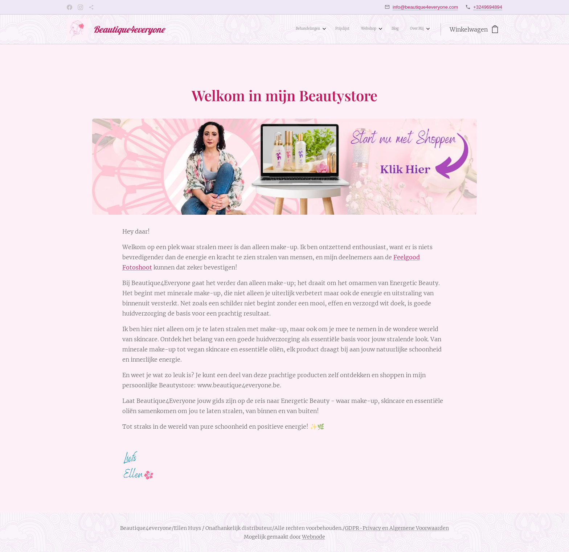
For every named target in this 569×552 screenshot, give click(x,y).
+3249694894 (487, 7)
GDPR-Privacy (363, 528)
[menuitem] (374, 29)
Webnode (313, 537)
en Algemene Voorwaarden (415, 528)
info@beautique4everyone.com (425, 7)
